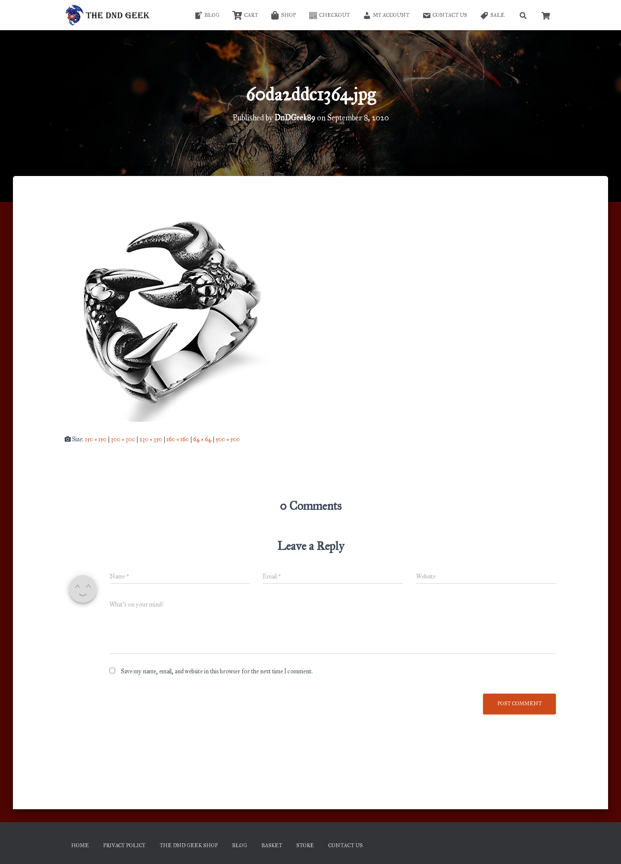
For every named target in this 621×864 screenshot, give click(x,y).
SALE (492, 15)
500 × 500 (228, 439)
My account (386, 15)
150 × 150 (96, 439)
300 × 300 (123, 439)
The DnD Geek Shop (189, 845)
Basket (271, 845)
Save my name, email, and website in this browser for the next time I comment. (217, 671)
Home (80, 845)
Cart (245, 15)
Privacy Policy (124, 845)
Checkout (329, 15)
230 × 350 (150, 439)
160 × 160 (177, 439)
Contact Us (444, 15)
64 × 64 (202, 439)
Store (305, 845)
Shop (283, 15)
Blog (207, 15)
